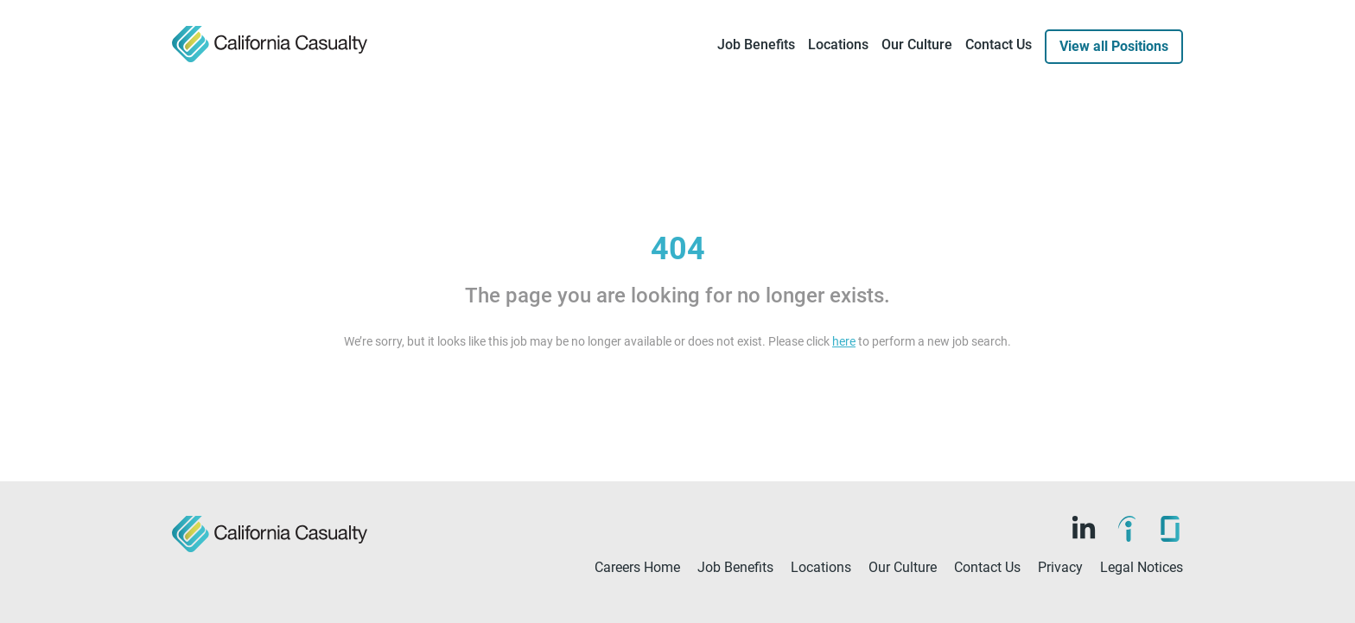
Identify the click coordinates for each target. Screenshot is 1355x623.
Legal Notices (1141, 567)
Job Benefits (756, 44)
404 (678, 249)
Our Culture (916, 44)
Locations (838, 44)
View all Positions (1113, 46)
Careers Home (637, 567)
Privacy (1060, 567)
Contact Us (998, 44)
